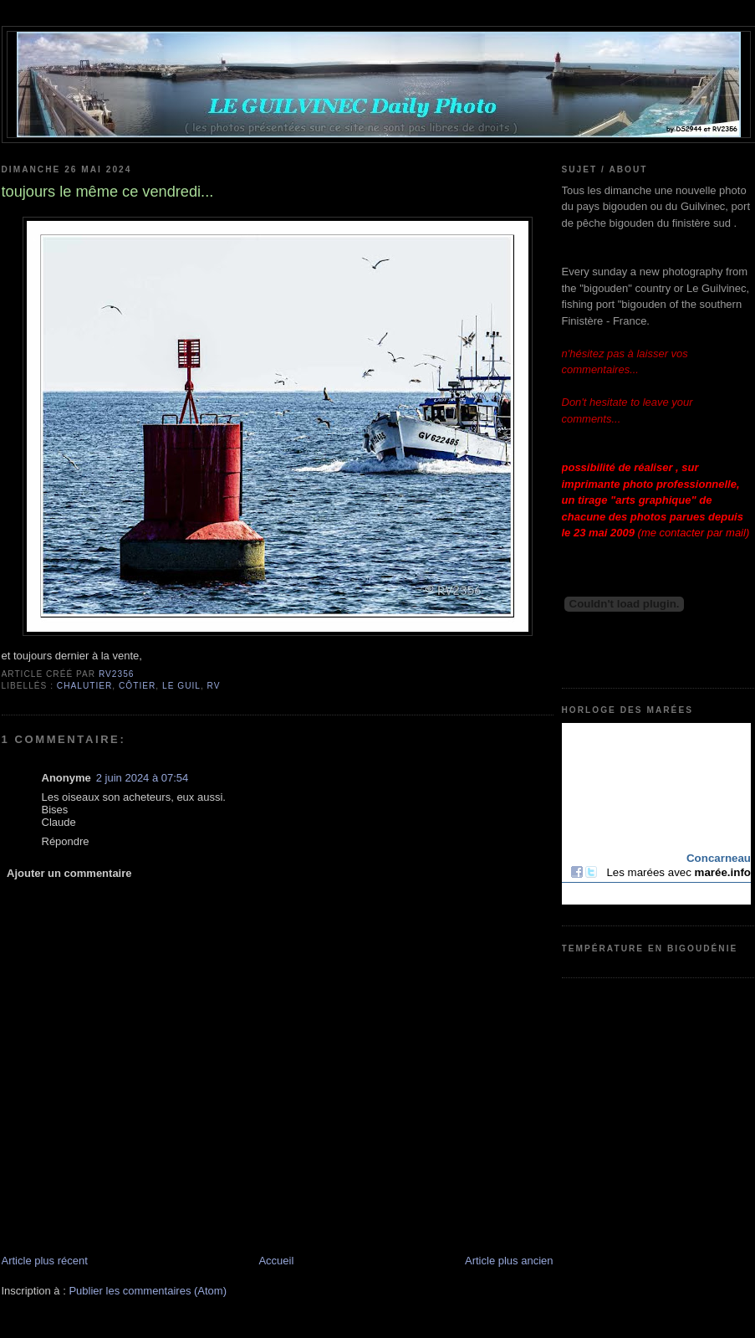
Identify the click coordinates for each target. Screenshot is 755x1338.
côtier (137, 685)
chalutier (85, 685)
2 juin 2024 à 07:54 (142, 778)
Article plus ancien (509, 1260)
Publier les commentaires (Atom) (148, 1290)
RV (214, 685)
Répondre (65, 841)
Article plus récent (45, 1260)
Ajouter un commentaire (69, 873)
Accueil (275, 1260)
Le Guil (181, 685)
